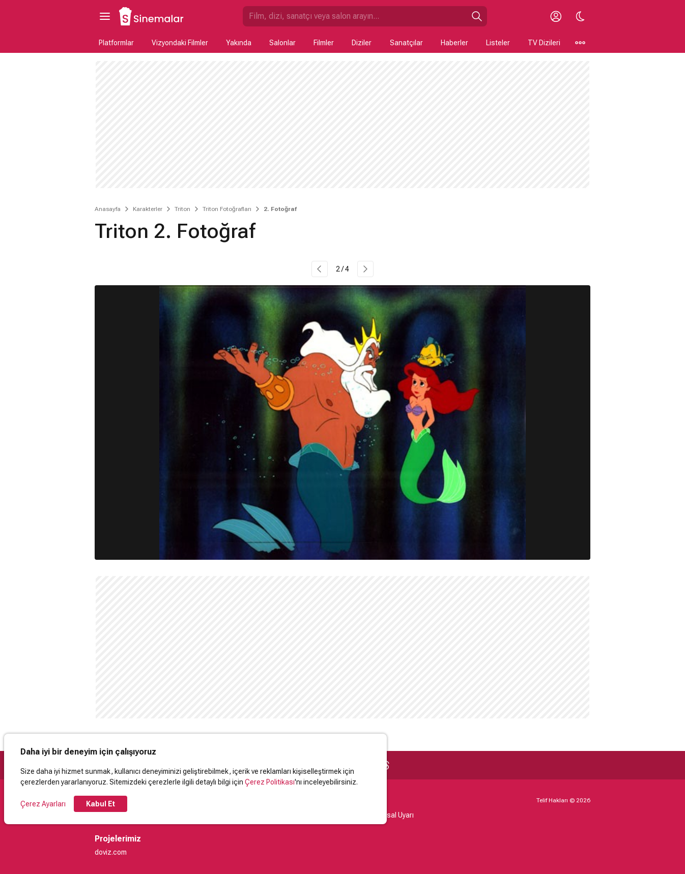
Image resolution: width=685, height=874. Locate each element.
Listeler (498, 43)
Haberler (454, 43)
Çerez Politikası (270, 782)
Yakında (238, 43)
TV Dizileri (544, 43)
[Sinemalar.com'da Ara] (355, 16)
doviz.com (111, 852)
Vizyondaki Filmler (180, 43)
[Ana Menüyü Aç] (105, 16)
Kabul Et (100, 804)
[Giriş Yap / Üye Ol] (556, 16)
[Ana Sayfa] (151, 16)
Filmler (323, 43)
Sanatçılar (406, 43)
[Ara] (477, 16)
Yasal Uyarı (396, 815)
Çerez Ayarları (43, 804)
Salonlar (282, 43)
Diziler (362, 43)
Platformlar (116, 43)
